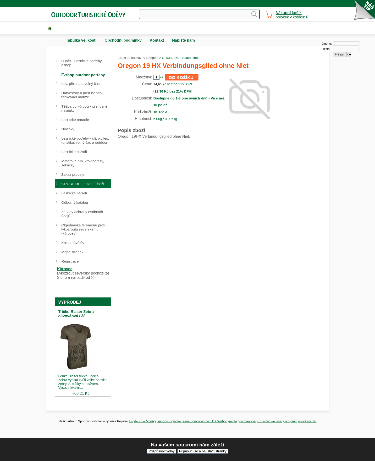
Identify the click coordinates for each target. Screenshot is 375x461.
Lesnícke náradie (75, 120)
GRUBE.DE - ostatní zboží (181, 58)
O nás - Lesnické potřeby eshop (81, 63)
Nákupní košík (289, 13)
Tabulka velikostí (81, 40)
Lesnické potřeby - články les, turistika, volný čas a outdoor (85, 140)
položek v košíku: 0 (292, 15)
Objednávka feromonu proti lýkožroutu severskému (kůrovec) (83, 229)
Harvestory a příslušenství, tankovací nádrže (83, 95)
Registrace (70, 261)
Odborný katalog (74, 202)
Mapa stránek (72, 252)
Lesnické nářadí (74, 152)
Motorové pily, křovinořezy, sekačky (82, 163)
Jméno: (327, 43)
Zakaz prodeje (72, 174)
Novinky (67, 129)
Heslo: (326, 49)
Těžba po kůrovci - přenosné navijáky (84, 108)
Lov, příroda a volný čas (80, 84)
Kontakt (157, 40)
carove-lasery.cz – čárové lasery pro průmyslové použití (278, 421)
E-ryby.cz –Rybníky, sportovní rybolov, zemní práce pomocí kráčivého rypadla (183, 421)
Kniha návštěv (72, 243)
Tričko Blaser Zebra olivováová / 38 (76, 314)
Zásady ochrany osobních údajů (82, 214)
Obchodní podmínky (123, 40)
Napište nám (183, 40)
